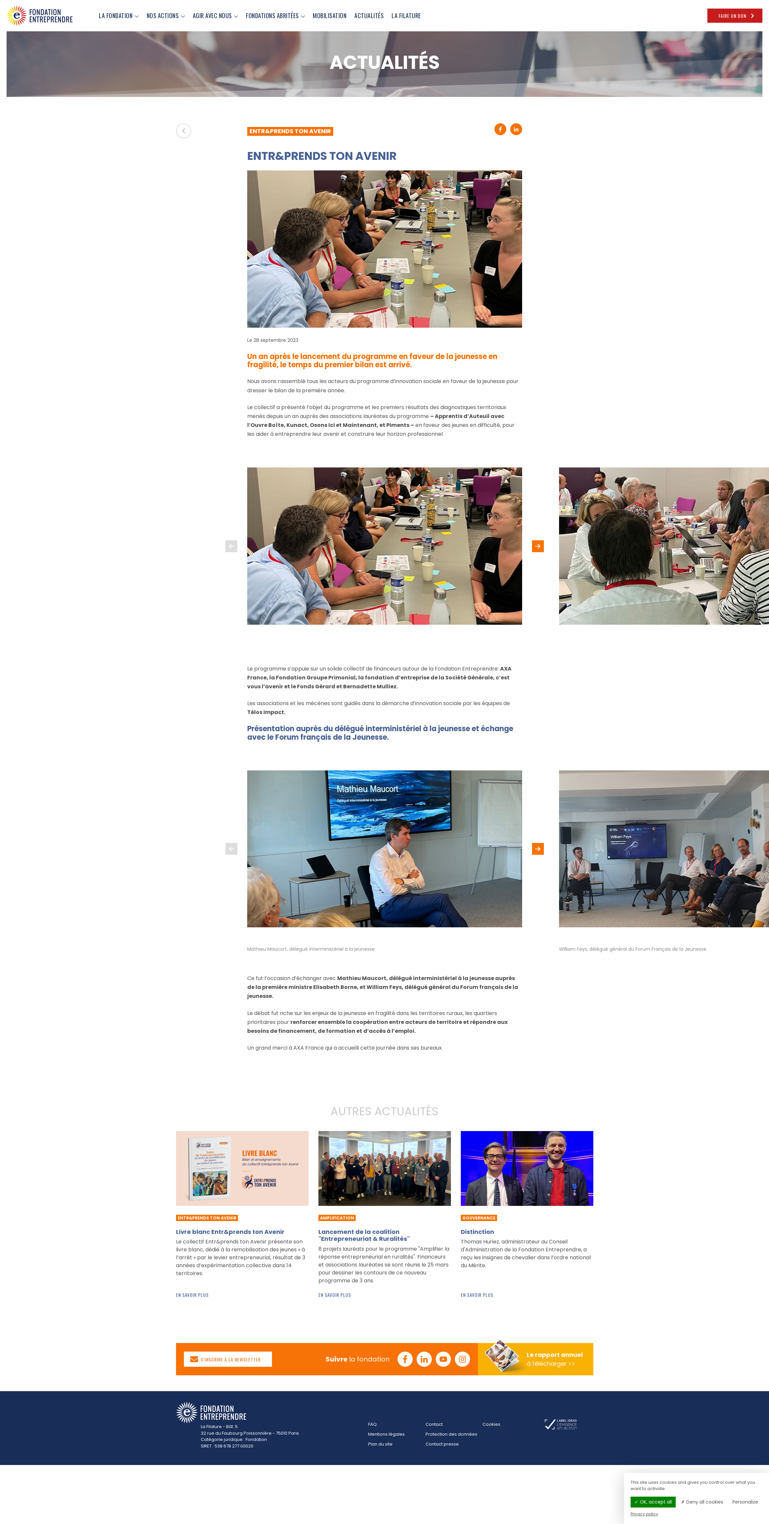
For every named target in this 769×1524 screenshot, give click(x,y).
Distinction (477, 1232)
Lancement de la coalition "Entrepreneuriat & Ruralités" (364, 1235)
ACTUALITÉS (369, 15)
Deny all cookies (702, 1502)
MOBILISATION (329, 15)
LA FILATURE (406, 15)
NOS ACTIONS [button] (166, 15)
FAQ (372, 1424)
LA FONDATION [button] (119, 15)
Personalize (745, 1502)
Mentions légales (386, 1434)
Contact (434, 1424)
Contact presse (442, 1444)
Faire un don (737, 15)
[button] (538, 546)
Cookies (491, 1424)
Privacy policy (644, 1514)
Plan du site (380, 1444)
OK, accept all (653, 1502)
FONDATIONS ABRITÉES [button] (275, 15)
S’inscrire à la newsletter (225, 1359)
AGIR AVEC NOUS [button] (215, 15)
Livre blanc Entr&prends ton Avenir (230, 1232)
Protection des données (451, 1434)
